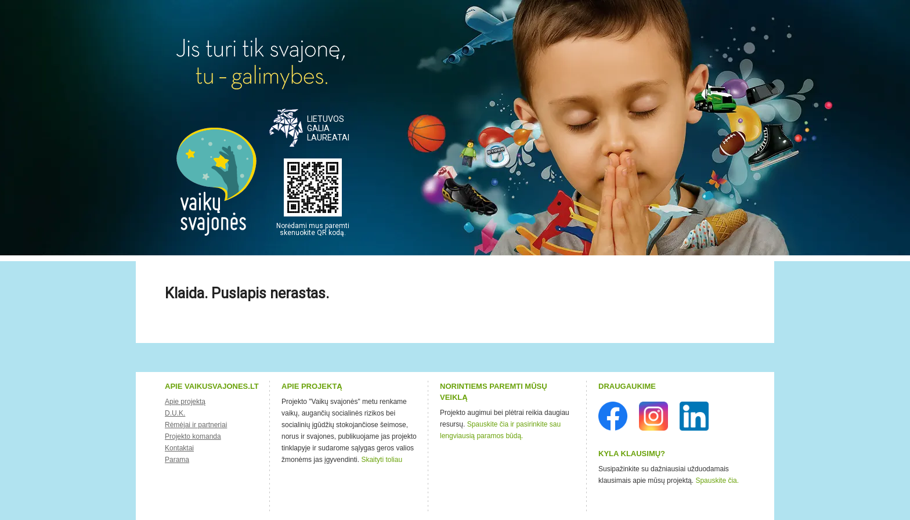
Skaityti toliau (381, 460)
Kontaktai (179, 448)
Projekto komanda (193, 436)
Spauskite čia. (717, 480)
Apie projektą (185, 402)
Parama (177, 460)
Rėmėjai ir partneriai (196, 425)
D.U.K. (175, 413)
